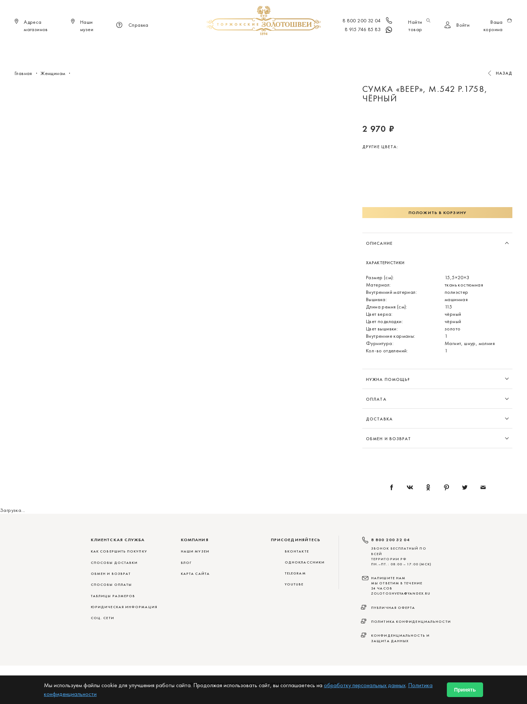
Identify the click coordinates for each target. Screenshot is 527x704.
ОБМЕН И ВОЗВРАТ (111, 573)
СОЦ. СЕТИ (102, 617)
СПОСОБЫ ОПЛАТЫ (111, 584)
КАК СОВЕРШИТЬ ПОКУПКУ (119, 551)
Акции (375, 47)
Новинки (159, 47)
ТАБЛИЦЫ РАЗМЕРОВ (113, 595)
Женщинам (253, 47)
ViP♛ (352, 47)
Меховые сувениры (204, 47)
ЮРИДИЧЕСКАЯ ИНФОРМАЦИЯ (124, 606)
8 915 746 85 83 (369, 30)
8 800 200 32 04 (368, 21)
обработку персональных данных (364, 685)
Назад (504, 73)
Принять (465, 690)
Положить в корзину (437, 213)
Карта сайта (195, 573)
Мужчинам (289, 47)
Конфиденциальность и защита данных (400, 638)
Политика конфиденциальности (411, 621)
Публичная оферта (393, 607)
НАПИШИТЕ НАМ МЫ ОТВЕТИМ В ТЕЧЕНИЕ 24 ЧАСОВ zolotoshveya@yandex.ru (400, 586)
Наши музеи (195, 551)
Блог (186, 562)
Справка (131, 25)
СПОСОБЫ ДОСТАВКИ (114, 562)
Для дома (325, 47)
